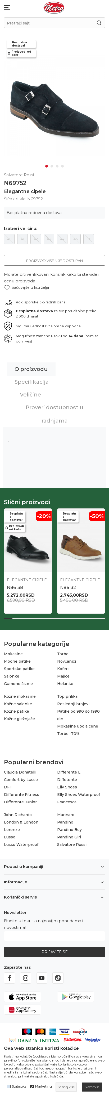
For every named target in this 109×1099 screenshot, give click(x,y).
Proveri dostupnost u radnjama (54, 412)
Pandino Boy (69, 828)
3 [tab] (57, 164)
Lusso (9, 835)
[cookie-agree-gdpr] (92, 1087)
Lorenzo (12, 828)
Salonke (11, 674)
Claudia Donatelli (20, 770)
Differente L (68, 770)
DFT (8, 785)
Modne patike (17, 659)
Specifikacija (32, 380)
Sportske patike (19, 667)
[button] (26, 286)
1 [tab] (46, 164)
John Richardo (18, 813)
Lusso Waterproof (21, 843)
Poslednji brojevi (73, 702)
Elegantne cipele (25, 190)
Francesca (66, 800)
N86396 (15, 585)
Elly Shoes (67, 785)
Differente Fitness (21, 793)
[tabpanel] (54, 104)
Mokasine (13, 652)
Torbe (63, 652)
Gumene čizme (18, 682)
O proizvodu (31, 367)
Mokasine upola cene (77, 724)
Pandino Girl (69, 835)
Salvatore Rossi (72, 843)
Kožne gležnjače (19, 717)
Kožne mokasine (20, 694)
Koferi (63, 667)
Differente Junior (20, 800)
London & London (21, 820)
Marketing (43, 1086)
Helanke (65, 682)
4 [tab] (62, 164)
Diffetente (67, 778)
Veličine (30, 393)
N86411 (67, 585)
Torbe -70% (68, 732)
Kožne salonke (18, 702)
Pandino (65, 820)
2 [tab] (52, 164)
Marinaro (65, 813)
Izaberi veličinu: (20, 227)
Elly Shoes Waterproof (78, 793)
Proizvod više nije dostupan (54, 259)
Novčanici (66, 659)
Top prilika (67, 694)
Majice (63, 674)
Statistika (19, 1086)
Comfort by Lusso (21, 778)
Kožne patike (16, 709)
